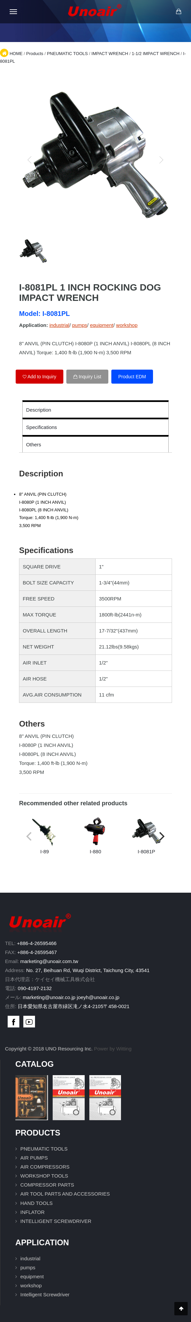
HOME (16, 53)
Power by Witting (113, 1048)
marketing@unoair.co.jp (49, 997)
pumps (79, 325)
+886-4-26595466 (37, 943)
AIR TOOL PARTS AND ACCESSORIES (65, 1194)
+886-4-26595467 (37, 952)
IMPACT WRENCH (109, 53)
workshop (126, 325)
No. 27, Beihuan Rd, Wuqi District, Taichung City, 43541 (87, 970)
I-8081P (146, 835)
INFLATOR (32, 1212)
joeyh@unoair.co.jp (98, 997)
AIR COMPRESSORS (45, 1167)
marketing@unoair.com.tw (49, 961)
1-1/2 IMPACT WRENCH (155, 53)
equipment (101, 325)
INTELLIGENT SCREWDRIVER (55, 1221)
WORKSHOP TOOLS (44, 1176)
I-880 (95, 835)
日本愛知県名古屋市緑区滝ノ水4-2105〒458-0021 (73, 1006)
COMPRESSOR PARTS (47, 1185)
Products (34, 53)
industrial (59, 325)
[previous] (29, 159)
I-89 (45, 835)
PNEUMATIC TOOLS (67, 53)
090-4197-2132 (35, 988)
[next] (161, 159)
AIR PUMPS (34, 1158)
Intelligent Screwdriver (45, 1294)
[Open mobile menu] (13, 11)
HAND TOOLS (36, 1203)
